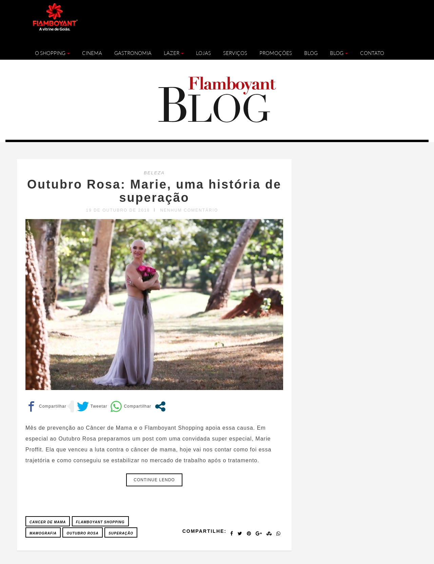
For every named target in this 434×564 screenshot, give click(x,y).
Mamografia (43, 533)
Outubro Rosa (82, 533)
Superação (120, 533)
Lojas (203, 53)
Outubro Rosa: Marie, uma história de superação (154, 191)
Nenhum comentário (189, 210)
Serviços (235, 53)
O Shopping (52, 53)
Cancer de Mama (47, 522)
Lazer (174, 53)
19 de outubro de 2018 (118, 210)
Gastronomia (133, 53)
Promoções (275, 53)
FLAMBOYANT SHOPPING (100, 522)
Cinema (92, 53)
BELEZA (154, 172)
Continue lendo (154, 480)
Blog (311, 53)
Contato (372, 53)
